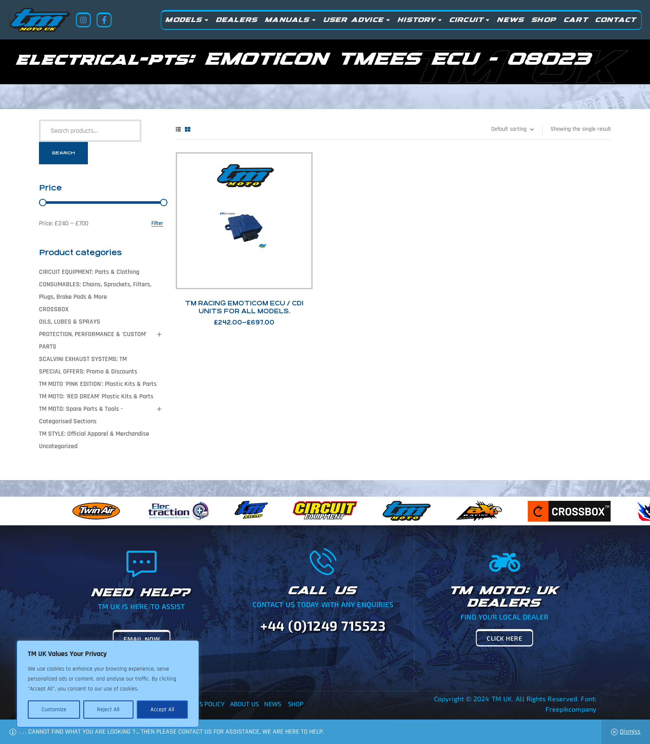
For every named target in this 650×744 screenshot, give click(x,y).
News (272, 703)
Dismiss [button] (630, 731)
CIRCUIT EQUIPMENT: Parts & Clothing (89, 272)
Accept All (162, 709)
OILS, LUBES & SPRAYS (69, 321)
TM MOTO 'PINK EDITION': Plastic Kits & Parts (98, 384)
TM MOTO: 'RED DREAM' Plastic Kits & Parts (96, 396)
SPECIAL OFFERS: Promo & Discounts (88, 371)
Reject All (108, 709)
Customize (53, 709)
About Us (244, 703)
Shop (295, 703)
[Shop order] (512, 129)
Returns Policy (200, 703)
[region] (108, 683)
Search (63, 153)
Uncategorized (58, 446)
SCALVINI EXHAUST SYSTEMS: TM (83, 359)
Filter (157, 223)
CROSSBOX (53, 309)
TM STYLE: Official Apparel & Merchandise (94, 433)
